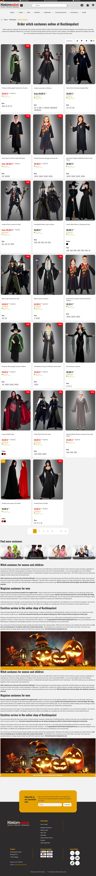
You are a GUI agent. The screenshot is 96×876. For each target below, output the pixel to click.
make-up (81, 581)
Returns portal (44, 839)
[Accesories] (74, 13)
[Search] (50, 5)
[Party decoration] (61, 13)
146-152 (56, 177)
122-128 (76, 177)
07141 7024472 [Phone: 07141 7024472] (18, 871)
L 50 (7, 246)
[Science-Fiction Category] (84, 560)
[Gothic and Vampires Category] (36, 560)
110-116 (37, 391)
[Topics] (12, 13)
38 (8, 106)
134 (7, 324)
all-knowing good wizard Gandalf (32, 603)
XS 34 (37, 244)
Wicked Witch (61, 579)
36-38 (73, 252)
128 (4, 324)
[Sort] (86, 41)
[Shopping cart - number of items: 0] (93, 5)
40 (11, 106)
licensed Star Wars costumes (35, 628)
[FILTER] (82, 41)
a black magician (50, 603)
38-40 (42, 107)
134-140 (50, 177)
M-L (4, 177)
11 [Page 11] (61, 540)
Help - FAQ (43, 841)
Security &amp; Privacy (46, 846)
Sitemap (42, 849)
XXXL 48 (48, 461)
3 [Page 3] (43, 540)
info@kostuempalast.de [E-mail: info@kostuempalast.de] (20, 873)
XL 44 (37, 461)
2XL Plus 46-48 (39, 110)
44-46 (83, 252)
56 (73, 255)
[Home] (1, 19)
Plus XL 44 (50, 107)
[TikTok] (72, 872)
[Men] (29, 13)
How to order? (44, 833)
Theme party (12, 19)
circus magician (83, 610)
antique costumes (19, 628)
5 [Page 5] (52, 540)
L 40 (49, 244)
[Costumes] (69, 40)
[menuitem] (1, 1)
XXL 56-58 (9, 177)
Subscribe (67, 813)
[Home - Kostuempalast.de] (18, 832)
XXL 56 (15, 246)
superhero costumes (6, 628)
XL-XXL (39, 324)
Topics (5, 19)
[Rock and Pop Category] (60, 560)
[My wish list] (87, 5)
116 (72, 107)
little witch (50, 589)
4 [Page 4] (47, 540)
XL (11, 246)
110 (68, 107)
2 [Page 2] (39, 540)
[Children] (37, 13)
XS (36, 107)
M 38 (45, 244)
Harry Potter (36, 610)
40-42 (78, 252)
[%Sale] (83, 13)
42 (14, 106)
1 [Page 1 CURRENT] (34, 540)
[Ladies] (21, 13)
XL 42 (54, 244)
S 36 (41, 244)
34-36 (4, 106)
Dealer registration (45, 851)
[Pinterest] (77, 872)
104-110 (37, 177)
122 (76, 107)
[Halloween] (47, 13)
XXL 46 (42, 461)
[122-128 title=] (44, 177)
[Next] (65, 540)
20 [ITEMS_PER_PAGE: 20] (92, 41)
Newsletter (43, 844)
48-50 (87, 252)
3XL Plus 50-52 (49, 110)
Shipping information (46, 836)
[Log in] (82, 5)
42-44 (78, 460)
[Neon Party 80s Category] (12, 560)
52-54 (69, 255)
